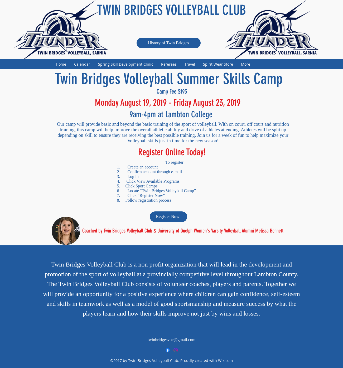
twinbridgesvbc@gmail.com (171, 339)
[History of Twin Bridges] (169, 43)
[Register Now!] (168, 216)
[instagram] (175, 350)
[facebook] (167, 350)
